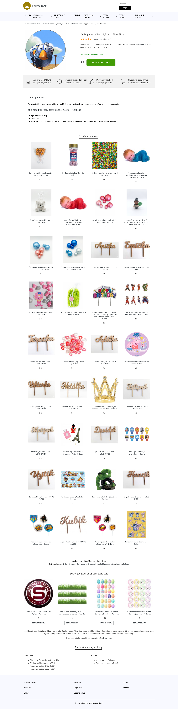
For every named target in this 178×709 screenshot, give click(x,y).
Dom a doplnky (52, 24)
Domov (28, 15)
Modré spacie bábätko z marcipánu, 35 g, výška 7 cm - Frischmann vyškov (137, 175)
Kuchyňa (60, 24)
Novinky (27, 688)
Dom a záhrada (42, 24)
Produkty (33, 24)
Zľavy (26, 693)
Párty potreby (106, 16)
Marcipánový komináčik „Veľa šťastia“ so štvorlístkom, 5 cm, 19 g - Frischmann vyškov (136, 222)
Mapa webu (78, 688)
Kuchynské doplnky (139, 16)
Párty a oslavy (122, 16)
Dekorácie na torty (59, 16)
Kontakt (126, 688)
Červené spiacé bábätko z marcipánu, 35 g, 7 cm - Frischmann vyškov (73, 222)
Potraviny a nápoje (88, 16)
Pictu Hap (140, 45)
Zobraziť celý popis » (98, 47)
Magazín (77, 682)
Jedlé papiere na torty (107, 564)
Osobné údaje (79, 693)
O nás (125, 682)
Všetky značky (30, 682)
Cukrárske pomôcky (37, 16)
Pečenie (77, 15)
